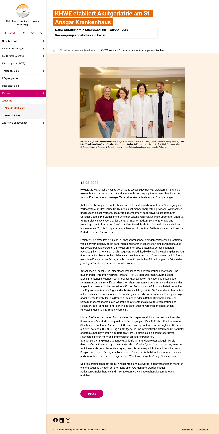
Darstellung (11, 431)
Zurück (92, 393)
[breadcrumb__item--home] (54, 50)
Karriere (24, 93)
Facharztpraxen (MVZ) (13, 63)
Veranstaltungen (13, 115)
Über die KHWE (24, 41)
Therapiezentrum (24, 71)
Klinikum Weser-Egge (24, 49)
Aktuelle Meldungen (15, 108)
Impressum (187, 429)
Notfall (11, 33)
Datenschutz (203, 429)
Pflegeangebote (10, 78)
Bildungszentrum (10, 85)
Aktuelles (24, 101)
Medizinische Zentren (24, 56)
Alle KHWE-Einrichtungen (24, 123)
